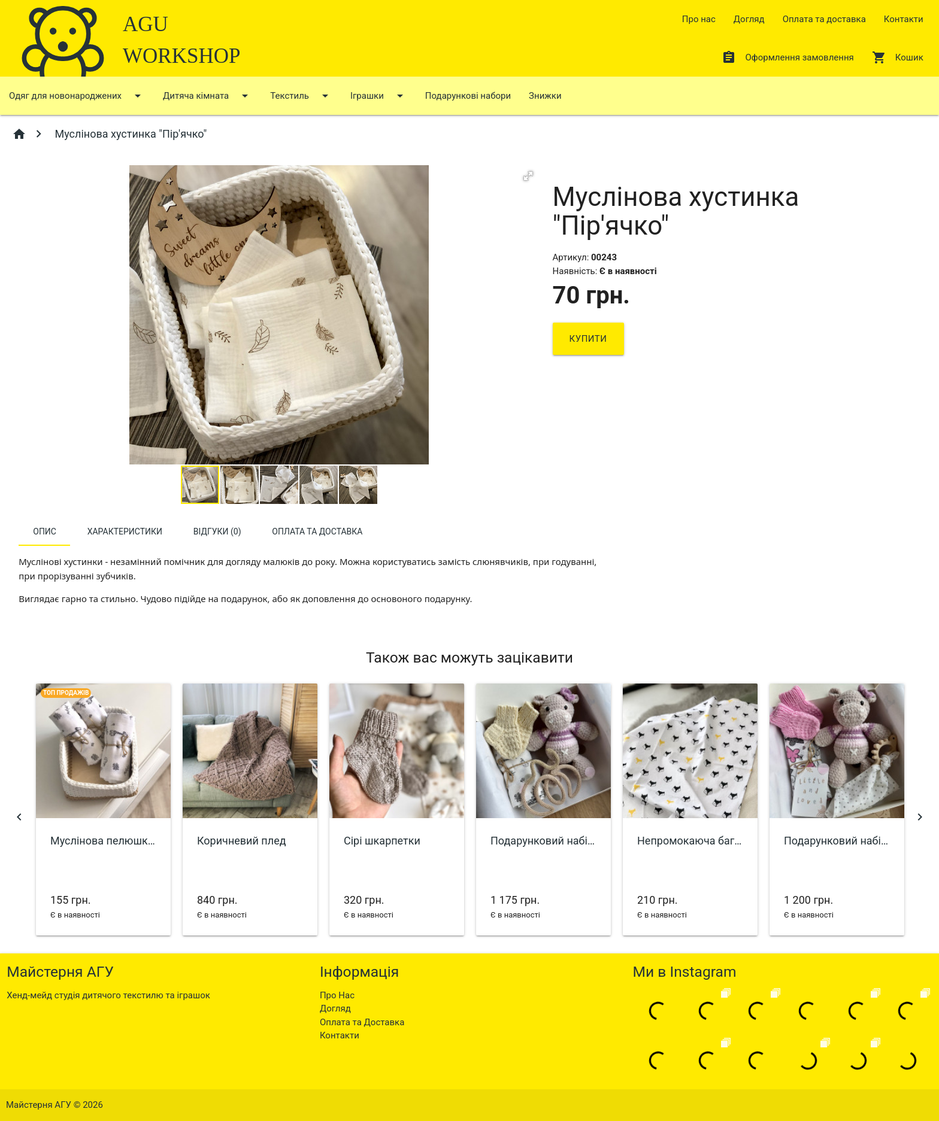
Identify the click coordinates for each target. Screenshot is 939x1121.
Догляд (749, 19)
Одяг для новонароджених (77, 96)
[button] (528, 176)
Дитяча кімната (207, 96)
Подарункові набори (468, 95)
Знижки (545, 95)
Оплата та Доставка (362, 1022)
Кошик (897, 57)
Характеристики (124, 531)
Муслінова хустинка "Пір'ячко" (129, 133)
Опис (44, 531)
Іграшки (378, 96)
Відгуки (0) (217, 531)
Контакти (903, 19)
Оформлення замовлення (787, 57)
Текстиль (301, 96)
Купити (588, 338)
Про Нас (337, 995)
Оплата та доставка (824, 19)
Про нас (699, 19)
